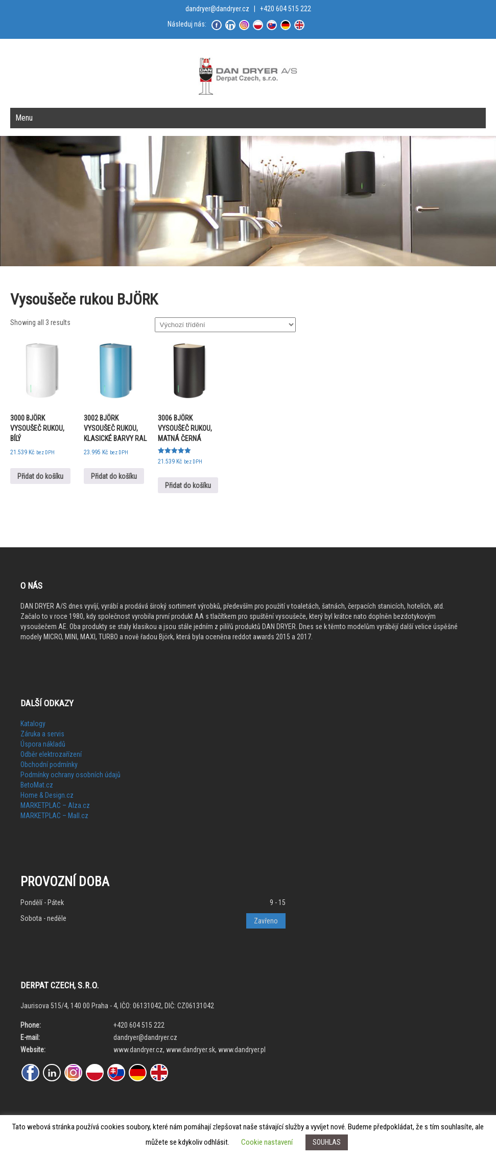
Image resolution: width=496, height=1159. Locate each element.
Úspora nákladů (42, 744)
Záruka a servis (42, 734)
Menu (24, 118)
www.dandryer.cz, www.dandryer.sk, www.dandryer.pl (189, 1050)
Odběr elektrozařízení (51, 754)
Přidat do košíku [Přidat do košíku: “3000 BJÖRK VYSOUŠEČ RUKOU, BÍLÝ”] (40, 476)
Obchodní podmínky (49, 764)
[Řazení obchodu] (225, 324)
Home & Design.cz (47, 795)
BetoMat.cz (36, 785)
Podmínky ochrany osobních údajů (70, 775)
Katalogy (32, 724)
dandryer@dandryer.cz (217, 9)
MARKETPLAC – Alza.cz (55, 805)
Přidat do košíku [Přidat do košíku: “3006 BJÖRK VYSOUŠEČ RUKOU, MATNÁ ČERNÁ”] (188, 485)
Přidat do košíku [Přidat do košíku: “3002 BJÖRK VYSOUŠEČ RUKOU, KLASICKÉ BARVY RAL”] (114, 476)
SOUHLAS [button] (327, 1142)
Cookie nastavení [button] (267, 1142)
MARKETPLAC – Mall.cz (54, 816)
